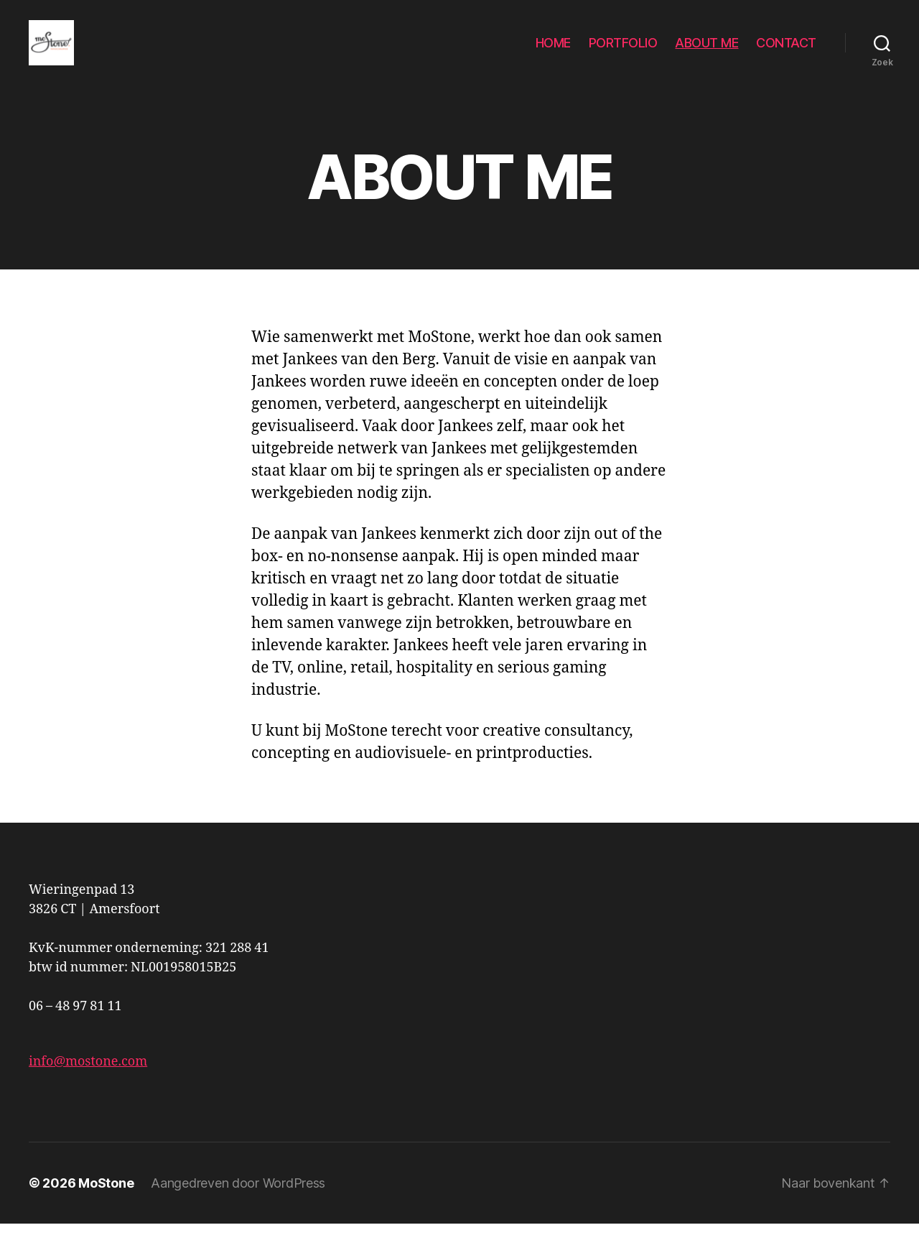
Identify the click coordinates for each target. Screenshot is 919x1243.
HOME (553, 52)
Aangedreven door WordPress (238, 1202)
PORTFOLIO (623, 52)
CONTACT (786, 52)
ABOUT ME (706, 52)
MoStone (106, 1202)
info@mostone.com (88, 1081)
